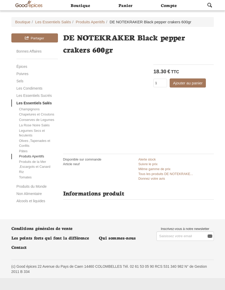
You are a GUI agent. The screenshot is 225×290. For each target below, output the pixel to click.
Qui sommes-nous (117, 238)
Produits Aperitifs (31, 156)
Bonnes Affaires (29, 51)
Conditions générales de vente (42, 228)
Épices (22, 66)
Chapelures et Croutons (36, 114)
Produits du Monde (32, 186)
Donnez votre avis (151, 178)
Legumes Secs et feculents (32, 133)
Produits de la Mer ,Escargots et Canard (34, 164)
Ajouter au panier (187, 83)
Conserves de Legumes (36, 120)
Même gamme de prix (154, 169)
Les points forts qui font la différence (50, 238)
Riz (21, 172)
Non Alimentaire (29, 194)
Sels (20, 81)
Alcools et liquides (31, 201)
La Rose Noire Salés (34, 125)
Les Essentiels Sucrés (34, 95)
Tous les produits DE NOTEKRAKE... (165, 174)
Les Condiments (30, 88)
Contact (19, 247)
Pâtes (23, 151)
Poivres (22, 74)
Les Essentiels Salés (34, 103)
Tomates (25, 177)
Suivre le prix (148, 164)
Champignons (29, 109)
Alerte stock (147, 159)
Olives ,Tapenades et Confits (34, 143)
